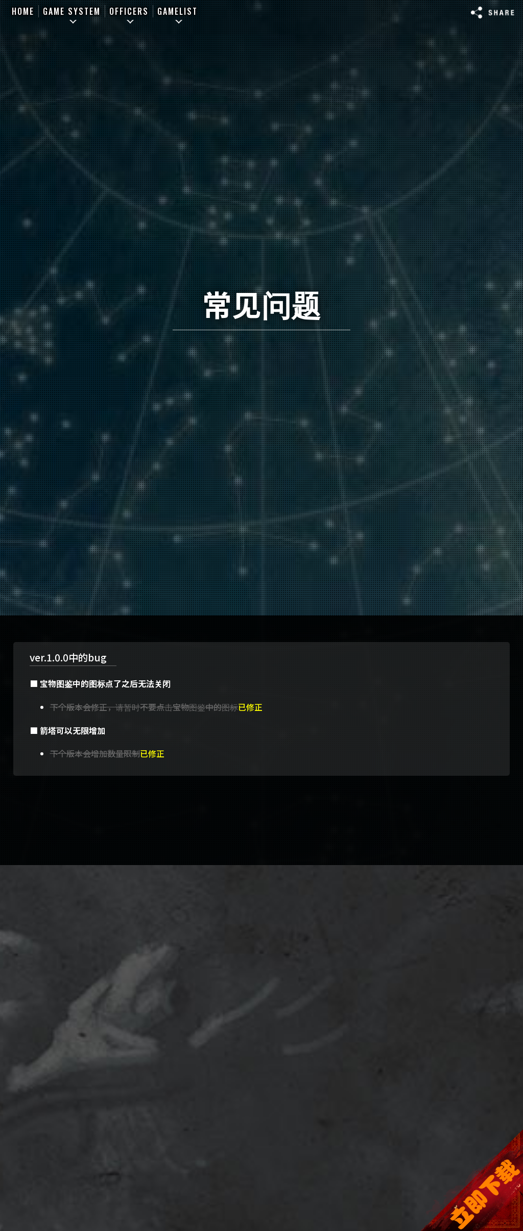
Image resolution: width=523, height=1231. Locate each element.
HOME (23, 11)
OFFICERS (129, 11)
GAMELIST (177, 11)
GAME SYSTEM (72, 11)
